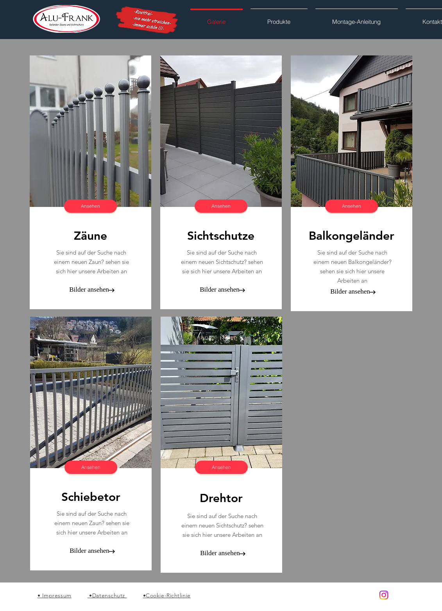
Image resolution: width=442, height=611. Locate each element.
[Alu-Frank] (384, 595)
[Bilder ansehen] (89, 289)
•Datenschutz (107, 595)
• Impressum (55, 595)
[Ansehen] (90, 206)
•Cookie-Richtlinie (167, 595)
